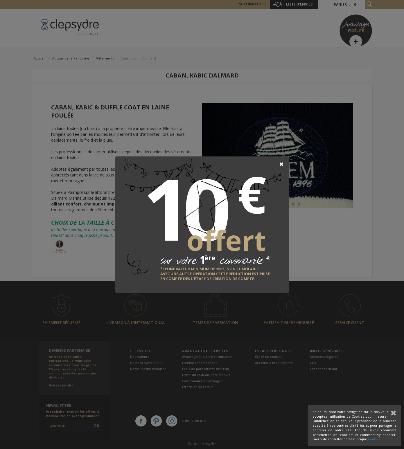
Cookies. (374, 439)
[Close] (281, 164)
